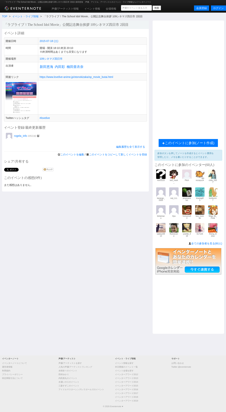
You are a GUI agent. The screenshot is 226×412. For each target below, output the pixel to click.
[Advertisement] (188, 78)
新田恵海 (46, 67)
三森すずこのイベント (69, 386)
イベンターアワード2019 (126, 401)
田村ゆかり (64, 374)
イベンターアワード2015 (126, 386)
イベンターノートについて (14, 363)
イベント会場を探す (124, 370)
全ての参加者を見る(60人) (206, 243)
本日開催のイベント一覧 (126, 367)
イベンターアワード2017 (126, 393)
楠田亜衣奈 (75, 67)
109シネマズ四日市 (51, 58)
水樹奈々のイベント (68, 370)
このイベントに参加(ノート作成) (188, 143)
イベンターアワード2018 (126, 397)
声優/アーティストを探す (70, 363)
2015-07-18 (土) (49, 41)
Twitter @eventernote (181, 367)
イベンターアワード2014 (126, 382)
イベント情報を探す (124, 363)
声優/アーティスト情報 (65, 8)
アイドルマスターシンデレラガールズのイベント (81, 389)
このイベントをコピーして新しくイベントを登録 (118, 154)
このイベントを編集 (72, 154)
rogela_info (21, 135)
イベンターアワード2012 (126, 374)
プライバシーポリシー (12, 374)
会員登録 (201, 8)
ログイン (218, 8)
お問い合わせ (177, 363)
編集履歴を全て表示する (130, 146)
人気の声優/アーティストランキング (75, 367)
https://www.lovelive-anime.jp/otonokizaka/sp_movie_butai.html (76, 76)
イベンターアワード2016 (126, 389)
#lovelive (45, 117)
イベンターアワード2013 (126, 378)
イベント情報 (92, 8)
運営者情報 (7, 367)
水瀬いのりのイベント (69, 382)
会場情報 (111, 8)
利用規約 (6, 370)
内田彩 (60, 67)
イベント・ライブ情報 (25, 16)
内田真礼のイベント (68, 378)
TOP (4, 16)
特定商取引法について (12, 378)
